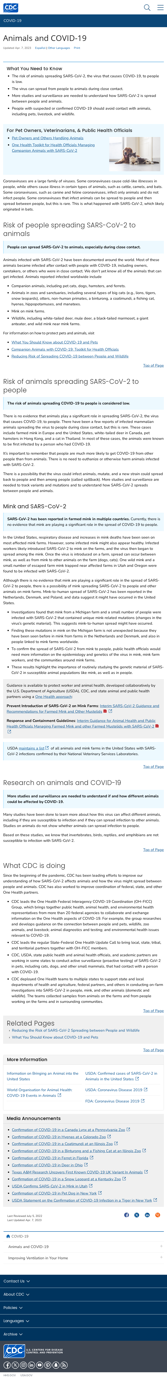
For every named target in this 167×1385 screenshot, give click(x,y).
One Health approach (53, 696)
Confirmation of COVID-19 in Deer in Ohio (50, 1165)
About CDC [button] (17, 1294)
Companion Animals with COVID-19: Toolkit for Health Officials (65, 349)
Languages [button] (17, 1320)
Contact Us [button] (17, 1281)
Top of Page (153, 365)
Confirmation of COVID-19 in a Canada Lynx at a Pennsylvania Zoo (71, 1129)
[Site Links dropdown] (160, 8)
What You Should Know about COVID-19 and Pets (54, 342)
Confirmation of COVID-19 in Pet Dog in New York (57, 1193)
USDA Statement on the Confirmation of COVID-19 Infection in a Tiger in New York (85, 1200)
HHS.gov (10, 1375)
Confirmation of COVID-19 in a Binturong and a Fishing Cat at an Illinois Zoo (79, 1150)
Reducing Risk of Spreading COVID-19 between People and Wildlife (70, 356)
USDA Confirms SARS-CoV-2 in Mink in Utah (52, 1186)
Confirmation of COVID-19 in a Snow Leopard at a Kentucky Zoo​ (69, 1179)
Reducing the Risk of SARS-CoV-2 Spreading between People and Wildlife (76, 1030)
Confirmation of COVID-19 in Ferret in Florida (53, 1158)
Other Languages (59, 48)
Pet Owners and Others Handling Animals (48, 138)
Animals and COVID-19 (28, 1246)
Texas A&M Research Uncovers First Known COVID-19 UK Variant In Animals (80, 1172)
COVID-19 (13, 20)
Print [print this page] (77, 48)
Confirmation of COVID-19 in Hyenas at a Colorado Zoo (62, 1136)
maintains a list (34, 748)
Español (40, 48)
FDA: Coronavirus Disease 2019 (115, 1101)
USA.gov (26, 1375)
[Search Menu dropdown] (147, 8)
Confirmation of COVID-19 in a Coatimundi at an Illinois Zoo (65, 1143)
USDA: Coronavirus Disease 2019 (117, 1089)
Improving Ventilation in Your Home (38, 1258)
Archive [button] (13, 1334)
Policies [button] (13, 1307)
